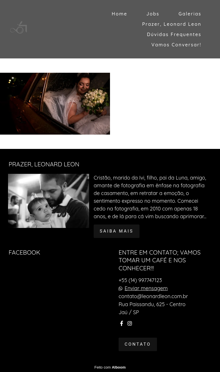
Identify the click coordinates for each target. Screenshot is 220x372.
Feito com (109, 367)
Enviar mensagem (146, 288)
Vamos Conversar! (176, 45)
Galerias (189, 14)
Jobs (152, 14)
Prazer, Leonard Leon (171, 24)
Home (119, 14)
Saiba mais (116, 231)
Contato (138, 344)
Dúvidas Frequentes (174, 34)
